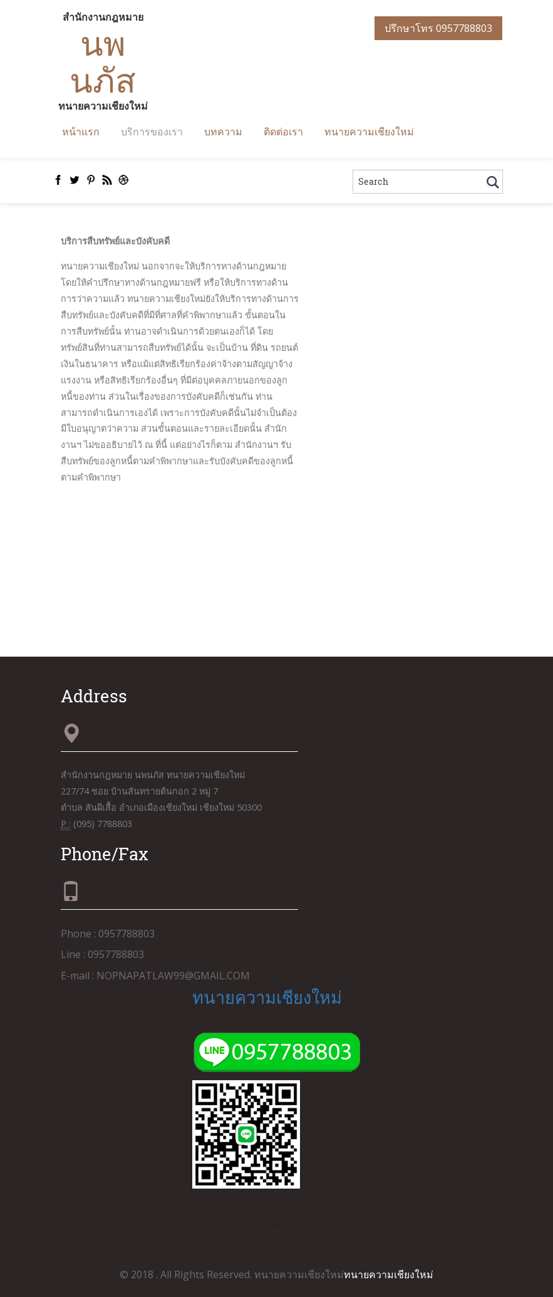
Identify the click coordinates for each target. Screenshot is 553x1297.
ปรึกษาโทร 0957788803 (438, 28)
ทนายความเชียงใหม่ (369, 131)
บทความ (223, 131)
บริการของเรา (152, 131)
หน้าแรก (81, 131)
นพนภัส (103, 61)
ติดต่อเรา (283, 131)
